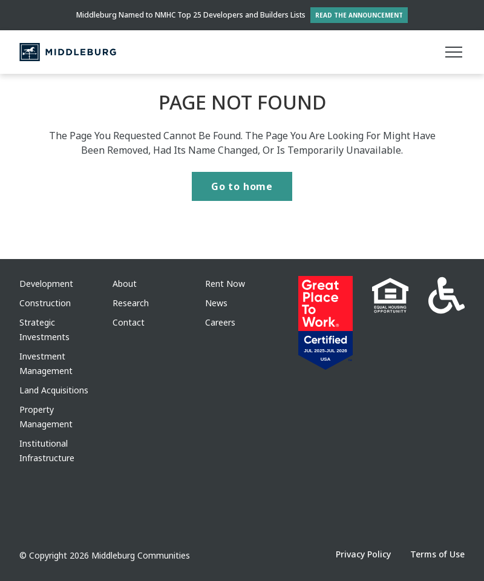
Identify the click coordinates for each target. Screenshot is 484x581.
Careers (220, 322)
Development (46, 283)
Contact (129, 322)
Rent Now (225, 283)
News (216, 303)
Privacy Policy (363, 554)
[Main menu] (454, 52)
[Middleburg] (67, 52)
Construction (45, 303)
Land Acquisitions (53, 390)
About (125, 283)
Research (131, 303)
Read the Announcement (359, 15)
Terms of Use (437, 554)
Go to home (242, 186)
